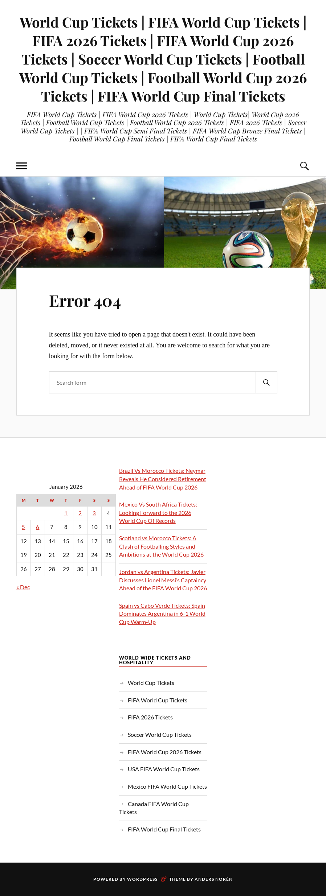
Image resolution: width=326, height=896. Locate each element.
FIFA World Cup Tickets (157, 700)
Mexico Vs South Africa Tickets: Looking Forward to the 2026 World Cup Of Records (158, 512)
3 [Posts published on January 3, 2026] (94, 513)
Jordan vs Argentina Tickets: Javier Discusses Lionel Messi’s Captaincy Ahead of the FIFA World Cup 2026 (163, 579)
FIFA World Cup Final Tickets (164, 829)
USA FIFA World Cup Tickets (164, 768)
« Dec (23, 586)
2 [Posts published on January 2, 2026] (80, 513)
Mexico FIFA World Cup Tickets (167, 786)
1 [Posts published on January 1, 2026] (66, 513)
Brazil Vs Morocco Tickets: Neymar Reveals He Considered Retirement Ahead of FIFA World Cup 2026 (162, 478)
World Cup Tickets (151, 682)
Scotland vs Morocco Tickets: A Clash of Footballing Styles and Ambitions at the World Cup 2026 (161, 546)
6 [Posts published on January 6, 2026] (37, 527)
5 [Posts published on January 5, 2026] (23, 527)
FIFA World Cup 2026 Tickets (164, 751)
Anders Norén (214, 879)
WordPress (142, 879)
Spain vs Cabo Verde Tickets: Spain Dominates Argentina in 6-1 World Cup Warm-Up (162, 613)
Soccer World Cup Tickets (160, 734)
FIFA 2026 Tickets (150, 717)
